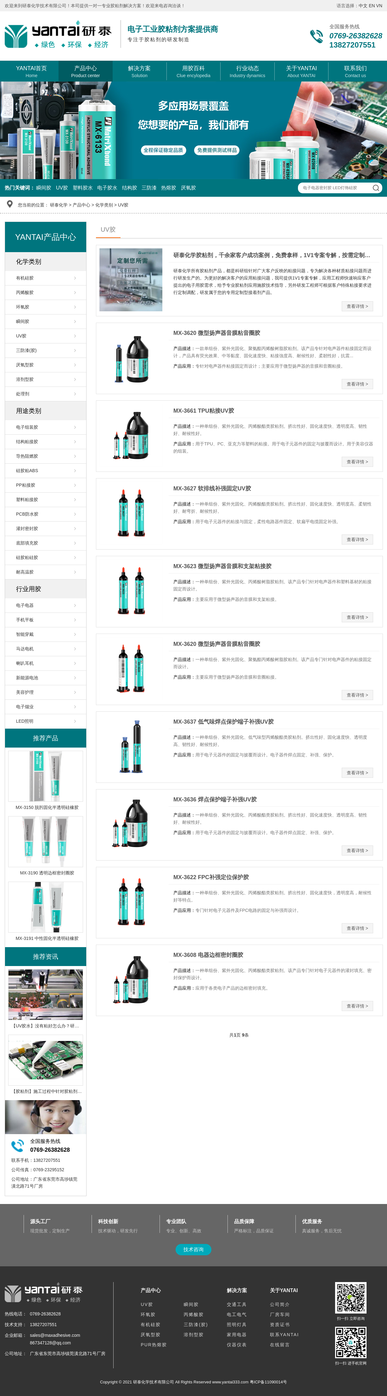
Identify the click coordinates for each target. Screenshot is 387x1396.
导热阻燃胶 (27, 456)
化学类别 (104, 204)
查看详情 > (357, 306)
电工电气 (237, 1314)
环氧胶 (22, 306)
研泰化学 (59, 204)
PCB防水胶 (27, 514)
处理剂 (22, 393)
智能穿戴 (25, 634)
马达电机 (25, 648)
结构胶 (129, 187)
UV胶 (62, 187)
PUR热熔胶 (154, 1344)
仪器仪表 (237, 1344)
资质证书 (280, 1324)
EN (372, 5)
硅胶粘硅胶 (27, 557)
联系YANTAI (284, 1334)
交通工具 (237, 1304)
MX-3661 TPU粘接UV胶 (203, 411)
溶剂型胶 (25, 379)
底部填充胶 (27, 542)
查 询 (375, 188)
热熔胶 (168, 187)
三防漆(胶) (26, 350)
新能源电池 (27, 677)
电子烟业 (25, 706)
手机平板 (25, 619)
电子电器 (25, 605)
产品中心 (81, 204)
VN (379, 5)
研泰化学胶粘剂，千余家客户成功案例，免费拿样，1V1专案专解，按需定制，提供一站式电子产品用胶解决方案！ (274, 255)
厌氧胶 (188, 187)
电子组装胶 (27, 427)
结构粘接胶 (27, 441)
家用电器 (237, 1334)
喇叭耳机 (25, 663)
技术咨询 (193, 1249)
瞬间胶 (43, 187)
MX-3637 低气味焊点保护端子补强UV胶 (223, 722)
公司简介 (280, 1304)
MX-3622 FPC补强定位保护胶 (211, 877)
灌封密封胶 (27, 528)
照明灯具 (237, 1324)
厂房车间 (280, 1314)
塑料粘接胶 (27, 499)
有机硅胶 (25, 277)
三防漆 (149, 187)
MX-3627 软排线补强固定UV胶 (212, 488)
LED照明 (24, 721)
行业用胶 (28, 588)
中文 (363, 5)
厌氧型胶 (25, 364)
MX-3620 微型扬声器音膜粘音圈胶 (216, 333)
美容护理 (25, 692)
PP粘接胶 (25, 485)
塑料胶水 (83, 187)
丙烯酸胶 (25, 292)
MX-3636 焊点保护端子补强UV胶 (215, 799)
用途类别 (28, 410)
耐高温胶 (25, 571)
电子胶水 (107, 187)
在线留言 (280, 1344)
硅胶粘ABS (27, 470)
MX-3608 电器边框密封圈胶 (208, 955)
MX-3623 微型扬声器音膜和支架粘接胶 (222, 566)
